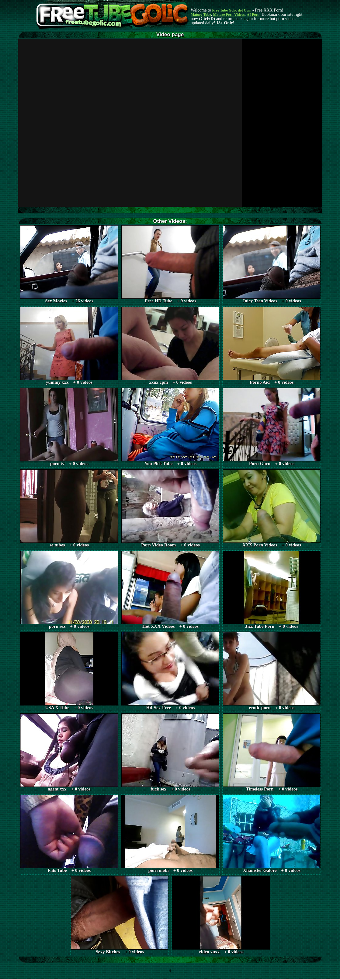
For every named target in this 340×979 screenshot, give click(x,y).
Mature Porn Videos (229, 14)
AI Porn (253, 14)
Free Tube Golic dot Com (231, 10)
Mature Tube (201, 14)
